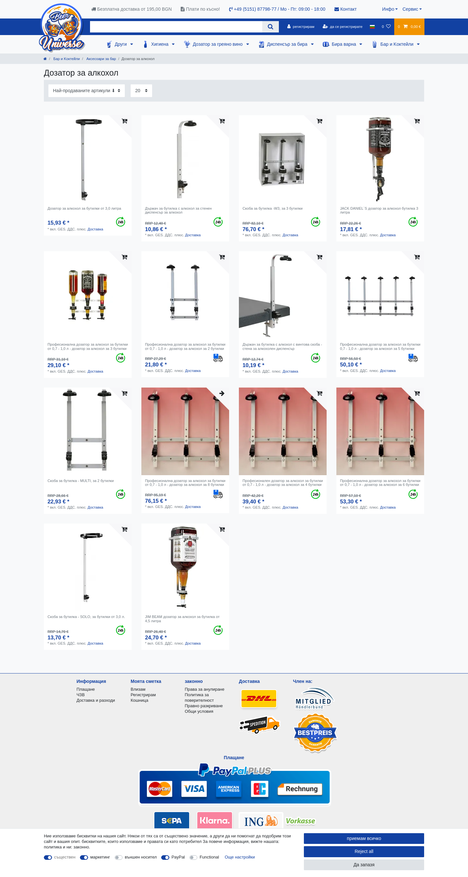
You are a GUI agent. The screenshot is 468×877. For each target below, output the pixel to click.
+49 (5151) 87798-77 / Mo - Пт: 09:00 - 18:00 (277, 9)
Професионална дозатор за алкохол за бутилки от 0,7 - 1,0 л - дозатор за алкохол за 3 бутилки (87, 346)
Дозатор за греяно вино (218, 44)
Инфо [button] (388, 9)
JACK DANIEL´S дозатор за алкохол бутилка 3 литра (379, 210)
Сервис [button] (410, 9)
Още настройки (240, 857)
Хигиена (160, 44)
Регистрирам (143, 694)
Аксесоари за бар (100, 59)
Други (121, 44)
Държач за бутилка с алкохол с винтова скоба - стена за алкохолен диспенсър (282, 346)
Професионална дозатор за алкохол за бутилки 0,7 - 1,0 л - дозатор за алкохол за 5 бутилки (380, 346)
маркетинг (100, 857)
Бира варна (345, 44)
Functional (209, 857)
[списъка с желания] (386, 27)
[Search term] (176, 26)
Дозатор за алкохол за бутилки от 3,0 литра (84, 208)
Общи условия (199, 711)
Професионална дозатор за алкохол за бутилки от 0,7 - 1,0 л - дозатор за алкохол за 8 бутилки (185, 483)
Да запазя (364, 864)
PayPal (178, 857)
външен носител (141, 857)
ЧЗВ (81, 694)
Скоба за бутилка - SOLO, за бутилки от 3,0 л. (86, 617)
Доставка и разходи (96, 700)
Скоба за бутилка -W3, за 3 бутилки (272, 208)
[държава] (372, 27)
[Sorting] (86, 90)
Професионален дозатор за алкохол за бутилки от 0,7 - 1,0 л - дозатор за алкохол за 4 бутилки (282, 483)
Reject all (364, 851)
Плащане (86, 689)
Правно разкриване (204, 705)
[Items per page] (141, 90)
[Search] (270, 26)
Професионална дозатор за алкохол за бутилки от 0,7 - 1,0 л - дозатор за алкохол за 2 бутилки (185, 346)
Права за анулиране (205, 689)
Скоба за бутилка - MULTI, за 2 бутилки (80, 481)
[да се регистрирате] (342, 27)
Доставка (95, 229)
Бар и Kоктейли (397, 44)
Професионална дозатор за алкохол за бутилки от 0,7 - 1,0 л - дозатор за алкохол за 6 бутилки (380, 483)
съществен (65, 857)
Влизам (138, 689)
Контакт (345, 9)
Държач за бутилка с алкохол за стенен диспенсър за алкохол (178, 210)
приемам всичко (364, 838)
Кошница (139, 700)
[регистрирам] (301, 27)
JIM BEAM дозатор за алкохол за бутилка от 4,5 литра (182, 619)
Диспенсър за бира (288, 44)
